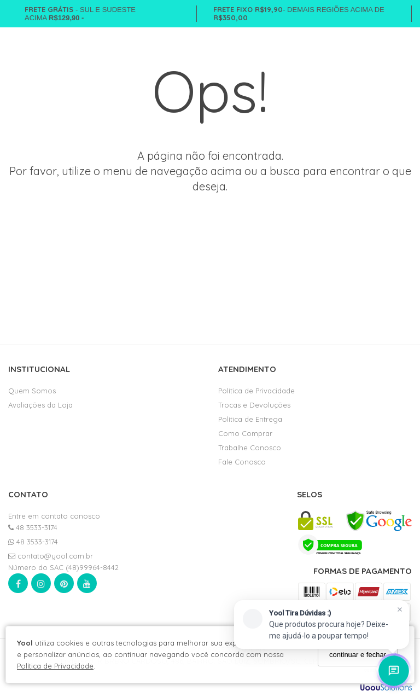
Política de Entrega (250, 419)
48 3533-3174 (32, 527)
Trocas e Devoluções (254, 404)
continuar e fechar (357, 654)
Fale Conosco (242, 461)
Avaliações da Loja (40, 404)
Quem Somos (32, 390)
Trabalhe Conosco (249, 447)
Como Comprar (245, 433)
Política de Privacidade (55, 665)
